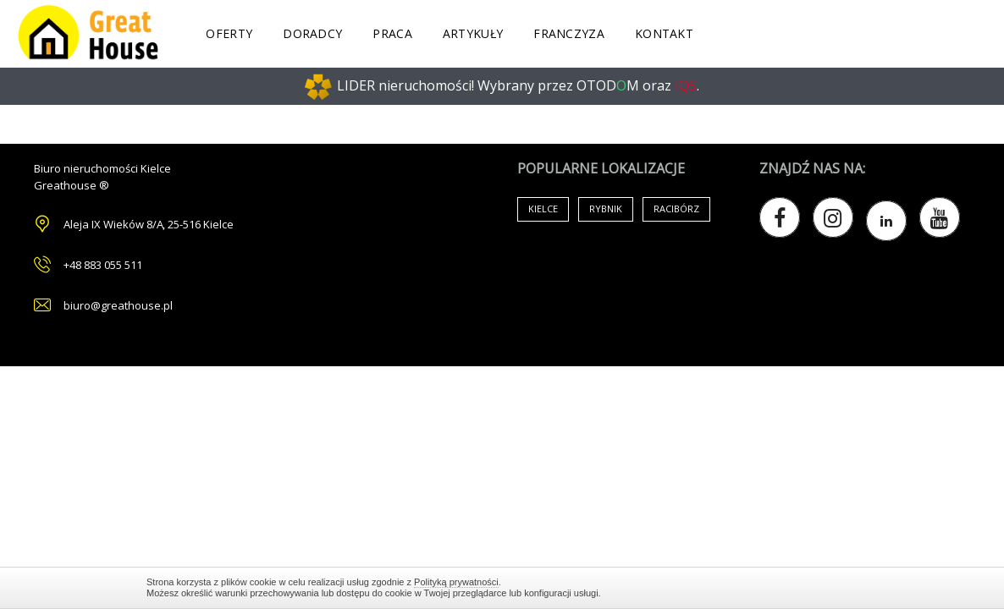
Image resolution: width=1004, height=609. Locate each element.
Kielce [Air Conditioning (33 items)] (543, 208)
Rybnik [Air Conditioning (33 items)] (605, 208)
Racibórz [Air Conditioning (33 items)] (676, 208)
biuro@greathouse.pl (118, 305)
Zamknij (849, 587)
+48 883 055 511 (102, 264)
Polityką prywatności (456, 582)
